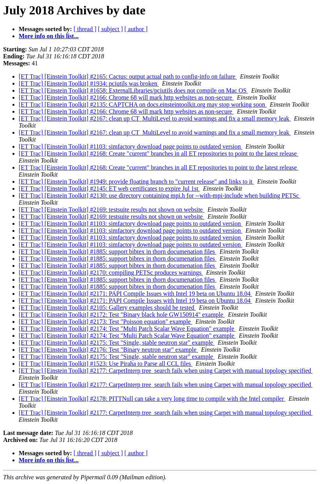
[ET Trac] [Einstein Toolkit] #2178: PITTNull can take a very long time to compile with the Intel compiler (152, 398)
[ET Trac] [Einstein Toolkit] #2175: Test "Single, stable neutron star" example (117, 342)
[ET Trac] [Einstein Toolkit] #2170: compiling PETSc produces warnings (111, 272)
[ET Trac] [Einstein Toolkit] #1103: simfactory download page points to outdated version (131, 146)
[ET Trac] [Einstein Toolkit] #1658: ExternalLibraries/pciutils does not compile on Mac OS (133, 90)
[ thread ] (85, 29)
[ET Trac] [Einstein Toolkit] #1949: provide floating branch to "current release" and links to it (136, 181)
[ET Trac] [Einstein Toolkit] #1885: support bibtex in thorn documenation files (117, 251)
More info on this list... (49, 36)
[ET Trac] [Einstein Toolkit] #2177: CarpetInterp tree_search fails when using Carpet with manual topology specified (166, 370)
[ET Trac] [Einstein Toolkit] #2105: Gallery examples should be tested (107, 307)
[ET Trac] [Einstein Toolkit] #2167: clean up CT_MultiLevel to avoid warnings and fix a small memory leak (155, 118)
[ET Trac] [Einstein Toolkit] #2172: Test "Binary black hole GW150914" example (122, 314)
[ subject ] (110, 29)
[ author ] (136, 29)
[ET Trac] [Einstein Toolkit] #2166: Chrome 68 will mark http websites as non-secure (126, 97)
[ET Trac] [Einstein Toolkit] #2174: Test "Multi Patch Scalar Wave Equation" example (127, 328)
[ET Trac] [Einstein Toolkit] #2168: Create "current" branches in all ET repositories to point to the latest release (158, 153)
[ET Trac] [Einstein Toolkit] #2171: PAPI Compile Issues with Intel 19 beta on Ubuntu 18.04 (135, 293)
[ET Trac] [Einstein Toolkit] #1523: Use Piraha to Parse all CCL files (106, 363)
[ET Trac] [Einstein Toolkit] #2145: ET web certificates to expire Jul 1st (109, 188)
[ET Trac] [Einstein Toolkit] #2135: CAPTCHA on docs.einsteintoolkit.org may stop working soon (143, 104)
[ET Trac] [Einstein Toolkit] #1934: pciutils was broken (89, 83)
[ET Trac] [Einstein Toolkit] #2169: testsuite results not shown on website (111, 209)
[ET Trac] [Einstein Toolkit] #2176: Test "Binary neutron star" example (108, 349)
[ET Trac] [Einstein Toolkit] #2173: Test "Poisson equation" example (105, 321)
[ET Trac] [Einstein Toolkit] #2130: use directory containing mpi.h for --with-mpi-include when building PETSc (160, 195)
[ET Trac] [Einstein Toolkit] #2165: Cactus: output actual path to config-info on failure (128, 76)
